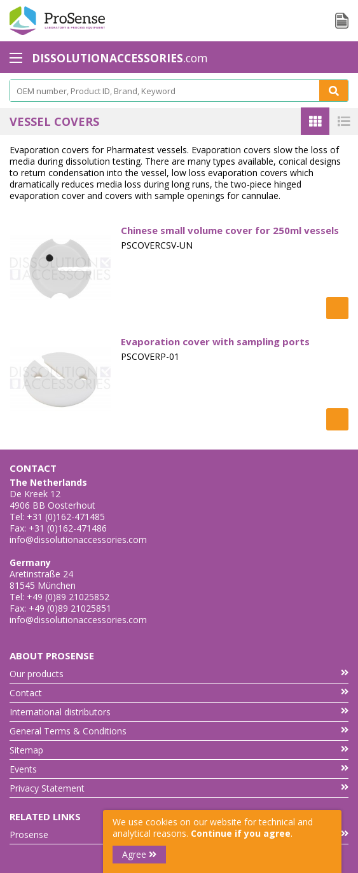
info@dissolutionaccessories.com (78, 539)
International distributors (179, 712)
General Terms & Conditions (179, 731)
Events (179, 769)
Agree (139, 854)
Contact (179, 693)
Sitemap (179, 750)
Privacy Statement (179, 788)
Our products (179, 674)
